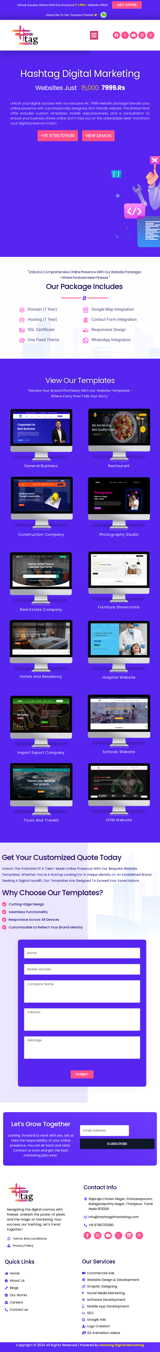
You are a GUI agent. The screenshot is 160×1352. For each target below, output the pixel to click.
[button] (94, 35)
